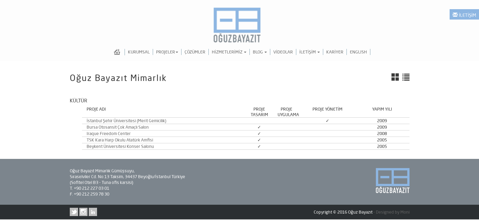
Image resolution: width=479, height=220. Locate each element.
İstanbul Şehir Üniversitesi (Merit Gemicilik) (126, 120)
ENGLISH (358, 52)
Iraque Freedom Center (109, 133)
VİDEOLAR (283, 52)
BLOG (260, 52)
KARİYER (334, 52)
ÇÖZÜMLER (195, 52)
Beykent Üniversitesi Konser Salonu (120, 146)
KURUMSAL (139, 52)
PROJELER (167, 52)
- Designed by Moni (391, 212)
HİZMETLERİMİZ (229, 52)
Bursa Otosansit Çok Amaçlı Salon (118, 127)
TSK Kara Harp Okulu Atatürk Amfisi (120, 140)
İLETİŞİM (464, 15)
